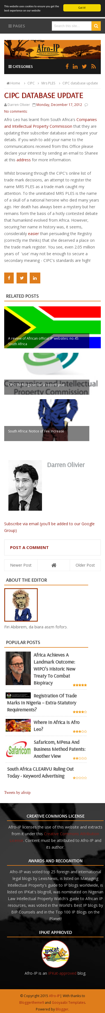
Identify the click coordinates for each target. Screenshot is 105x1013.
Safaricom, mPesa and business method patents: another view (59, 749)
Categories (20, 66)
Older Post (85, 564)
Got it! (82, 8)
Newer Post (21, 564)
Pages (16, 26)
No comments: (15, 111)
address (24, 159)
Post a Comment (29, 547)
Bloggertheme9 (31, 1002)
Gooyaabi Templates (68, 1002)
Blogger (62, 1009)
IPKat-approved (62, 973)
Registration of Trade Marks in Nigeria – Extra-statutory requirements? (42, 702)
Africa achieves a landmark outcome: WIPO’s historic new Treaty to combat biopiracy (54, 669)
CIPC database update (77, 83)
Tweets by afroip (17, 792)
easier (33, 233)
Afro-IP (54, 995)
